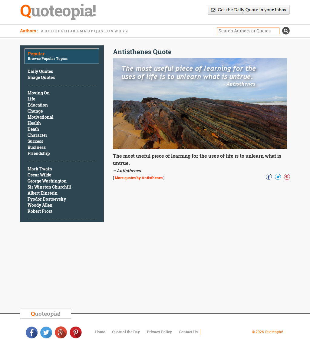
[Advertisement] (65, 266)
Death (33, 129)
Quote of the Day (126, 331)
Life (31, 99)
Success (35, 141)
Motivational (40, 117)
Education (38, 105)
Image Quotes (41, 77)
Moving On (39, 93)
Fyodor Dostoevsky (47, 199)
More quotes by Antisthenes (139, 177)
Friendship (39, 153)
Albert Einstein (43, 193)
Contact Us (188, 331)
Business (37, 147)
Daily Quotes (40, 71)
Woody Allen (40, 205)
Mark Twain (40, 169)
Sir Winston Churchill (49, 187)
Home (100, 331)
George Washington (47, 181)
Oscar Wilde (39, 175)
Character (37, 135)
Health (34, 123)
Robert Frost (40, 211)
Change (35, 111)
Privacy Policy (159, 331)
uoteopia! (45, 313)
